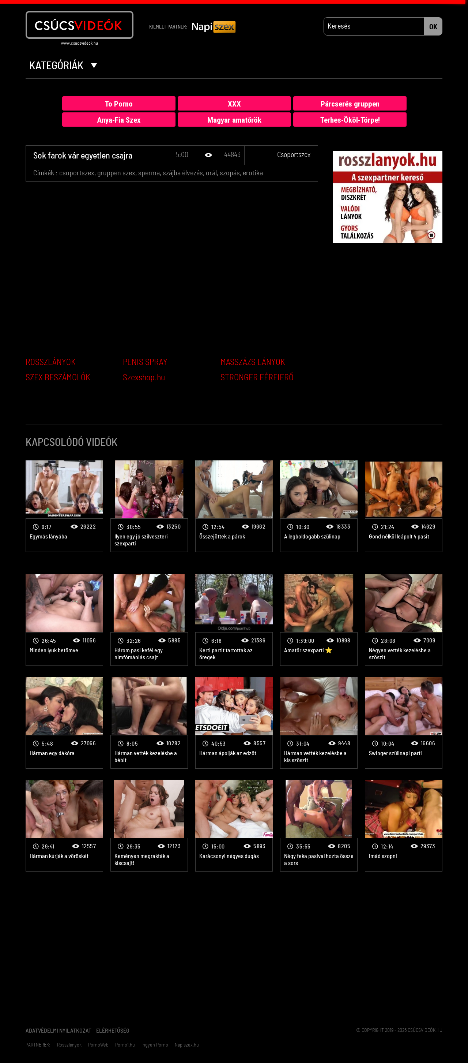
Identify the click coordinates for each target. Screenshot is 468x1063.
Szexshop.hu (144, 377)
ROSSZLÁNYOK (51, 362)
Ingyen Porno (154, 1045)
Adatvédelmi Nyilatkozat (58, 1031)
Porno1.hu (125, 1045)
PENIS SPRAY (145, 362)
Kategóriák (63, 65)
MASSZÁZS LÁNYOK (252, 362)
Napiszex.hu (187, 1045)
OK (433, 27)
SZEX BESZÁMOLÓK (58, 377)
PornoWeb (98, 1045)
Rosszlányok (69, 1045)
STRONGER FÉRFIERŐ (257, 377)
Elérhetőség (112, 1031)
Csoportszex (293, 154)
